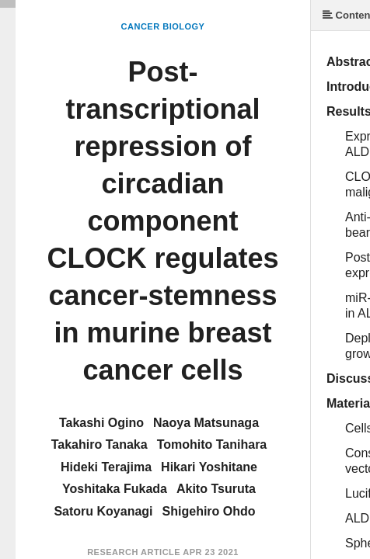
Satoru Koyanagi (103, 511)
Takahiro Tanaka (99, 444)
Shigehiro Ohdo (209, 511)
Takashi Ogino (101, 422)
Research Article (133, 552)
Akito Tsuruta (216, 488)
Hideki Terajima (106, 467)
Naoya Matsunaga (206, 422)
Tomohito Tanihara (212, 444)
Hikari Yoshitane (209, 467)
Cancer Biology (163, 26)
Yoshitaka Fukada (114, 488)
